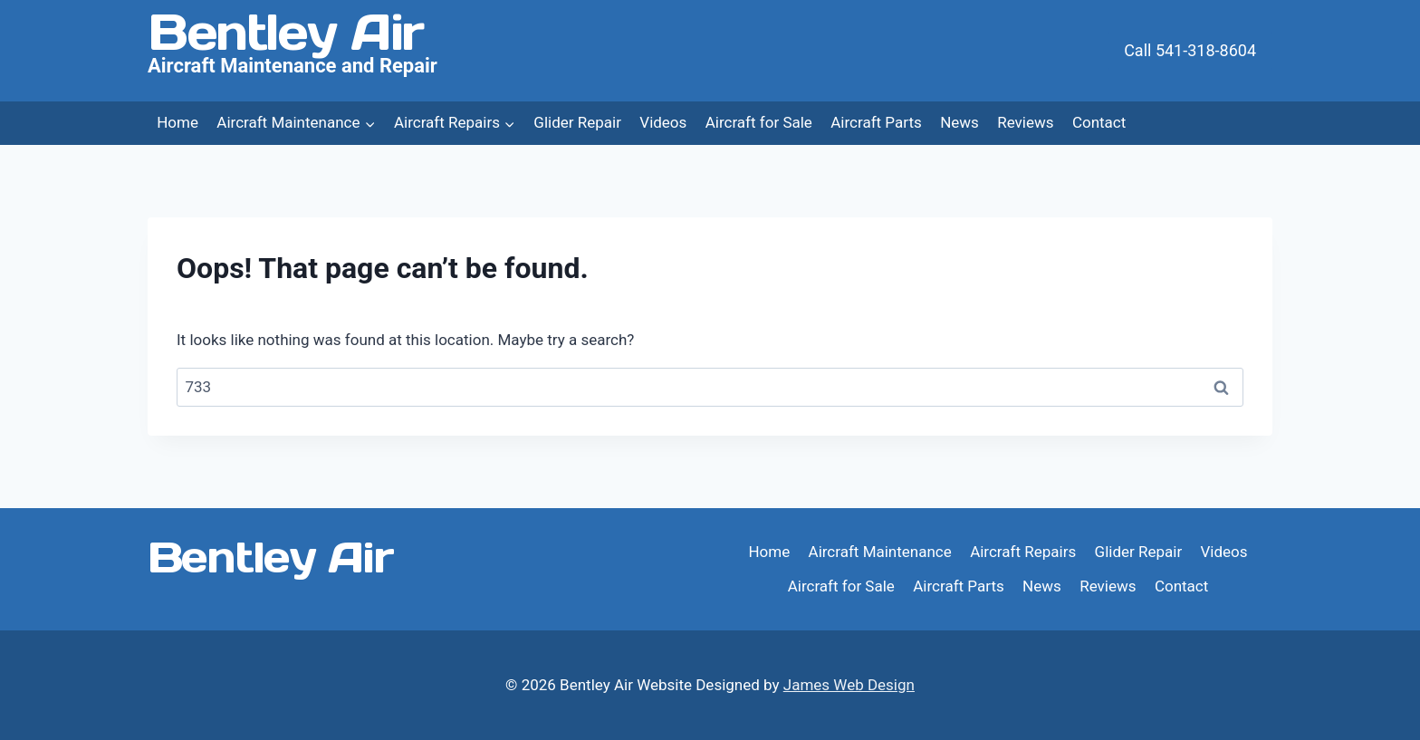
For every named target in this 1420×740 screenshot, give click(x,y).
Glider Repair (577, 122)
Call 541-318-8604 (1190, 50)
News (959, 122)
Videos (662, 122)
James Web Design (849, 685)
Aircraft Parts (875, 122)
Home (177, 122)
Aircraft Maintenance (880, 552)
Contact (1099, 122)
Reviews (1025, 122)
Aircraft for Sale (758, 122)
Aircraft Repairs (1023, 552)
